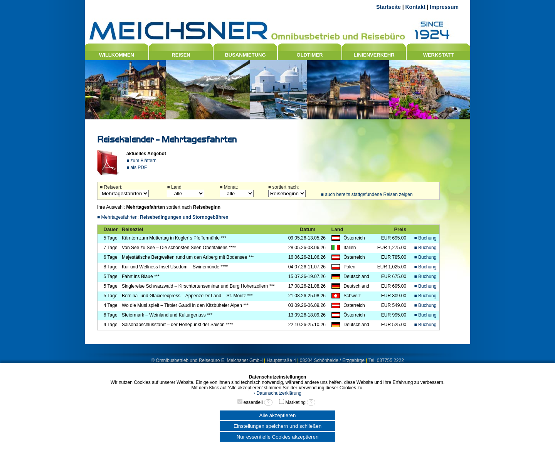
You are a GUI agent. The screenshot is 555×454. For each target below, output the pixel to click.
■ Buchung (425, 238)
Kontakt (415, 7)
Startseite (388, 7)
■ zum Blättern (141, 160)
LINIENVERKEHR (373, 55)
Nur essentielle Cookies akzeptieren (278, 437)
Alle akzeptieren (277, 415)
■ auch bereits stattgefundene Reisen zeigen (366, 194)
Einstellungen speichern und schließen (277, 426)
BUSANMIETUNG (245, 55)
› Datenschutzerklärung (277, 393)
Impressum (444, 7)
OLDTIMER (310, 55)
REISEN (181, 55)
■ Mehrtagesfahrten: (163, 217)
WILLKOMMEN (116, 55)
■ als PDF (136, 167)
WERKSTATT (438, 55)
